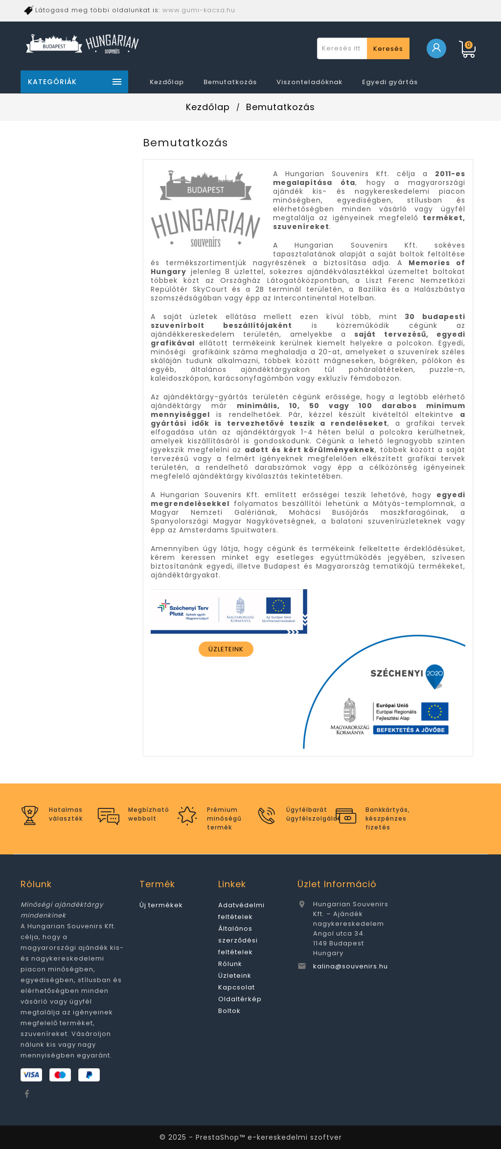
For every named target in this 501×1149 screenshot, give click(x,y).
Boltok (229, 1010)
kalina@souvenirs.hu (350, 966)
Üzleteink (234, 975)
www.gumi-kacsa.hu (198, 10)
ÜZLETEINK (226, 649)
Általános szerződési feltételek (238, 940)
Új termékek (161, 905)
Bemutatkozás (230, 82)
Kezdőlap (167, 82)
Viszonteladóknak (309, 82)
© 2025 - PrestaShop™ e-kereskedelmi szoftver (250, 1137)
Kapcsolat (236, 987)
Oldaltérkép (240, 999)
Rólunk (230, 963)
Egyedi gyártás (390, 82)
